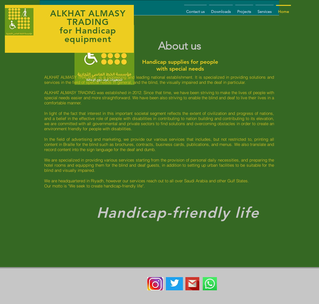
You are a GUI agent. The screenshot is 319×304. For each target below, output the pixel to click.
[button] (264, 9)
